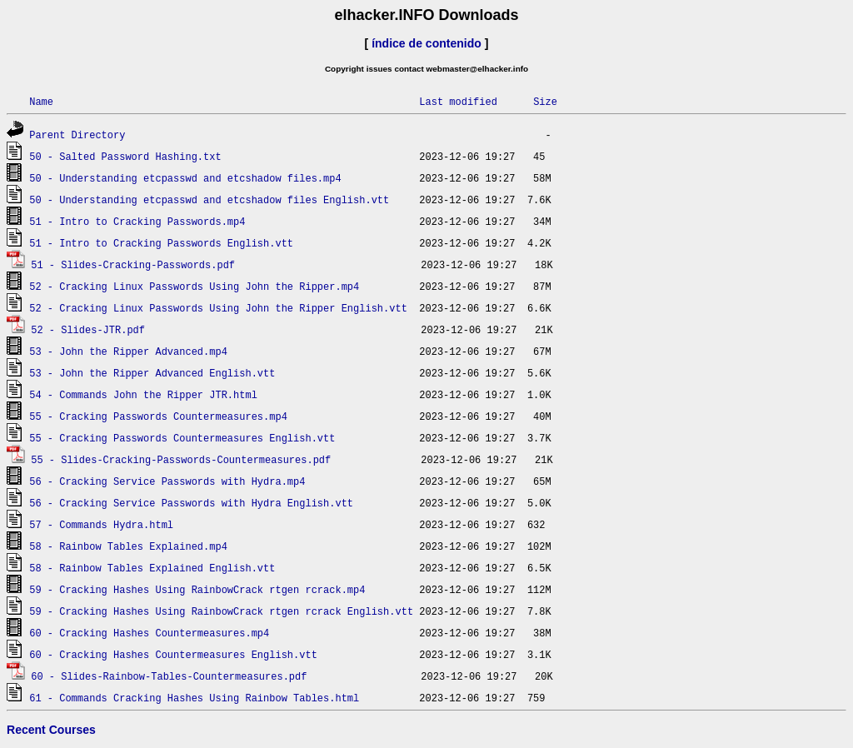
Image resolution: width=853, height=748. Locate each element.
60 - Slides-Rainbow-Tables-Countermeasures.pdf (169, 676)
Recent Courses (51, 729)
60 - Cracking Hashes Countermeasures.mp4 (149, 633)
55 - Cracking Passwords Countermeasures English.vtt (182, 438)
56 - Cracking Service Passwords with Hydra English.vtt (191, 503)
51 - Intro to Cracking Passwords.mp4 (137, 221)
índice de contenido (426, 43)
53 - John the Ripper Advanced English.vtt (152, 373)
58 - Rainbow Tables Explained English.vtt (152, 568)
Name (41, 101)
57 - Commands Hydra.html (101, 524)
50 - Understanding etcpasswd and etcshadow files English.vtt (209, 199)
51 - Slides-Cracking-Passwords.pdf (133, 264)
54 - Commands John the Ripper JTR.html (143, 394)
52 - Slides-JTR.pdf (88, 329)
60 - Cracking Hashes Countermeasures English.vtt (173, 654)
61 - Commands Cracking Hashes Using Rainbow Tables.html (194, 698)
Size (545, 101)
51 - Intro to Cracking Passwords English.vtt (161, 243)
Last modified (458, 101)
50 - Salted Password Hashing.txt (125, 156)
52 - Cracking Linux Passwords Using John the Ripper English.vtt (218, 308)
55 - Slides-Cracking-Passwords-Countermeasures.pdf (181, 459)
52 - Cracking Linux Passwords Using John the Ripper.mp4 (194, 286)
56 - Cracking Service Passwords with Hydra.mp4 (167, 481)
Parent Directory (77, 134)
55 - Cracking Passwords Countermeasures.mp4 (158, 416)
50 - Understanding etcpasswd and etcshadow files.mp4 (185, 178)
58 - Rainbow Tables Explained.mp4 (128, 546)
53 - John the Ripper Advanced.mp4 (128, 351)
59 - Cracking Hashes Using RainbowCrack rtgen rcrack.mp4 (197, 589)
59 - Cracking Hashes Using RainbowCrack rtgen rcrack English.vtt (221, 611)
